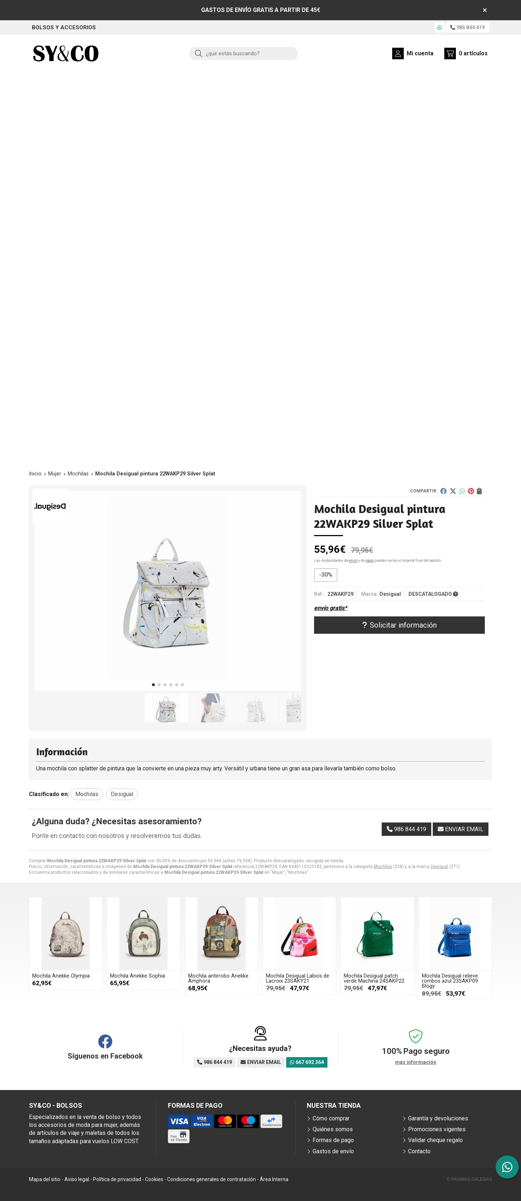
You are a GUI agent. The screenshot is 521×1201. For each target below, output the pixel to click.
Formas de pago (333, 1140)
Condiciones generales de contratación (211, 1179)
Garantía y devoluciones (438, 1118)
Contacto (419, 1151)
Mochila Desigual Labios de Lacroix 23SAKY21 (297, 978)
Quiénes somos (333, 1129)
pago (369, 561)
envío (353, 561)
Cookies (154, 1179)
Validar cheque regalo (435, 1140)
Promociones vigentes (437, 1129)
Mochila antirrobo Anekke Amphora (218, 978)
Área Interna (274, 1179)
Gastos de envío (333, 1151)
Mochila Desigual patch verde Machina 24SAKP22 (374, 978)
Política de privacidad (117, 1179)
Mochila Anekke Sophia (137, 976)
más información (415, 1062)
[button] (153, 684)
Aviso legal (76, 1179)
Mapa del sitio (44, 1179)
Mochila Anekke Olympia (61, 976)
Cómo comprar (331, 1118)
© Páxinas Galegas (469, 1179)
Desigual (439, 866)
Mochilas (383, 866)
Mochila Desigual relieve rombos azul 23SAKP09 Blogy (450, 981)
